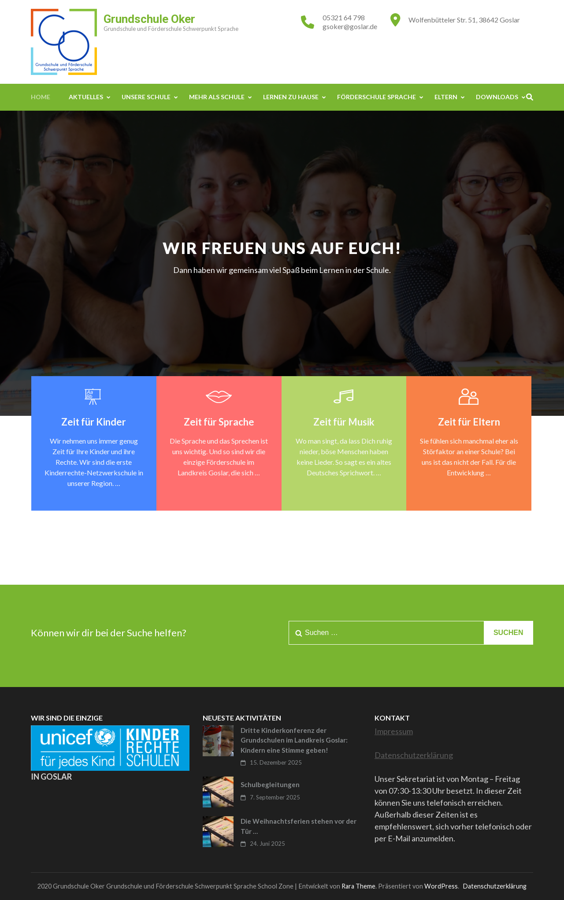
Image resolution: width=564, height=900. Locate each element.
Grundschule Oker (149, 19)
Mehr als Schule (217, 97)
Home (40, 97)
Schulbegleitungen (270, 784)
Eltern (445, 97)
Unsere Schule (146, 97)
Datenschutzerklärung (414, 755)
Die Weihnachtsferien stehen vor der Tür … (298, 826)
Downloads (497, 97)
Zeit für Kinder (93, 422)
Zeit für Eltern (469, 422)
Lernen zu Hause (291, 97)
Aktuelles (86, 97)
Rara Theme (358, 886)
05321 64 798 (344, 17)
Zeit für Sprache (219, 422)
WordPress (441, 886)
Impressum (394, 731)
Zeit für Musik (344, 422)
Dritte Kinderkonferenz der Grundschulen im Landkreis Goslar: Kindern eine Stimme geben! (294, 740)
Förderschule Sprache (376, 97)
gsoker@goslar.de (350, 26)
